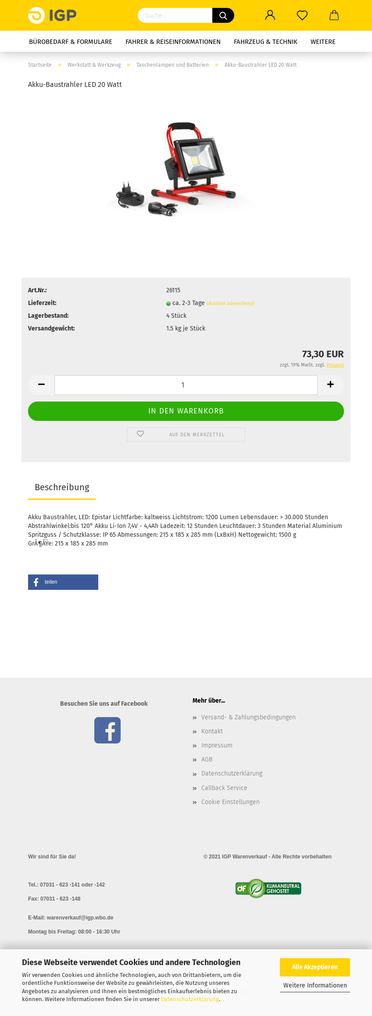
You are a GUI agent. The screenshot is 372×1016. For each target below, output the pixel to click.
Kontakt (212, 731)
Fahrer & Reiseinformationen (173, 42)
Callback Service (224, 788)
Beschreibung (62, 487)
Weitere (323, 42)
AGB (206, 759)
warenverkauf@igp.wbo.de (80, 918)
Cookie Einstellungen (230, 802)
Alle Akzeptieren (315, 967)
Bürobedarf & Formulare (70, 42)
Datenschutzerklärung (190, 999)
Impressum (216, 745)
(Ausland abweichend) (231, 303)
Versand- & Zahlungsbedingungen (248, 717)
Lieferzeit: (42, 303)
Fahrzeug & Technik (265, 42)
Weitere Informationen (315, 985)
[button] (63, 582)
